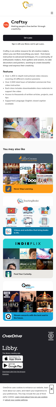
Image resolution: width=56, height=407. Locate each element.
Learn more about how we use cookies (31, 397)
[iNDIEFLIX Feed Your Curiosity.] (28, 258)
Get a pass (28, 38)
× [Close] (51, 389)
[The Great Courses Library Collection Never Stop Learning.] (28, 173)
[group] (28, 128)
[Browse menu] (52, 13)
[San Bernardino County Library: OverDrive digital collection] (28, 5)
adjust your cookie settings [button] (16, 400)
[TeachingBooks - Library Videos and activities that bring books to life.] (28, 216)
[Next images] (49, 128)
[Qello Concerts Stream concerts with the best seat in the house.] (28, 301)
